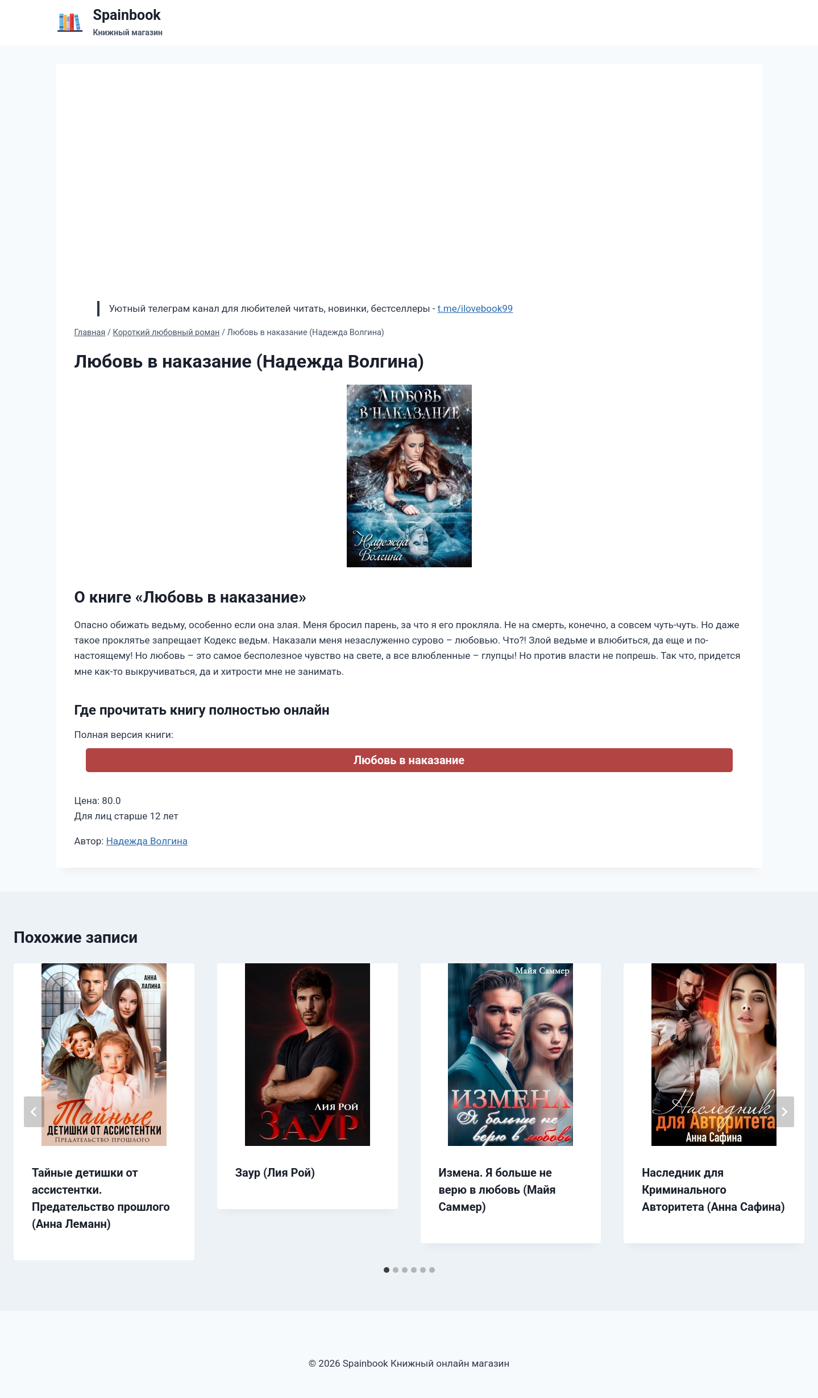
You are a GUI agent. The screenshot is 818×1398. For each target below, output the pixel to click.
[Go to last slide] (34, 1111)
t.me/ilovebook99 (475, 308)
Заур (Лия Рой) (275, 1173)
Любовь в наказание (409, 760)
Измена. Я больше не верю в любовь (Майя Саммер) (497, 1190)
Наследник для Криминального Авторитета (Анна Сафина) (713, 1190)
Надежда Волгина (147, 841)
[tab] (386, 1270)
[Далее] (784, 1111)
